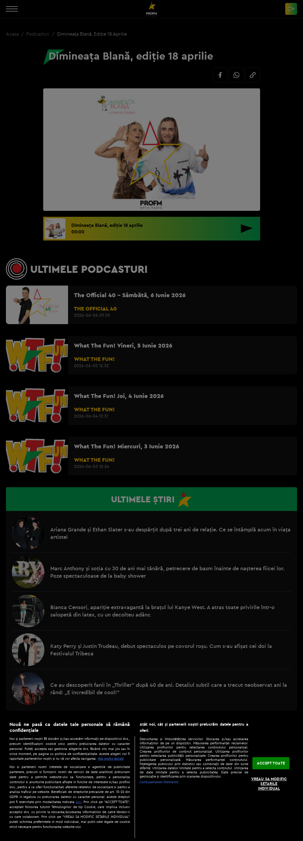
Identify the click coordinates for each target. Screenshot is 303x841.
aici (78, 801)
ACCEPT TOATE (271, 763)
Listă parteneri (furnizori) (159, 782)
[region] (151, 778)
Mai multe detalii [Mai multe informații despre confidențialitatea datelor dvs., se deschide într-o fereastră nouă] (111, 758)
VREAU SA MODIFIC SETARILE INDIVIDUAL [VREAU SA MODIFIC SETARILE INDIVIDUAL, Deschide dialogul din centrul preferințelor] (269, 784)
